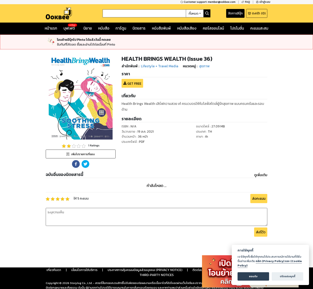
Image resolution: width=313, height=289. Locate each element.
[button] (76, 164)
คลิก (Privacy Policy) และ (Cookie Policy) (270, 263)
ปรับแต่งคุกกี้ (287, 276)
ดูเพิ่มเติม (260, 175)
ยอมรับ (253, 276)
